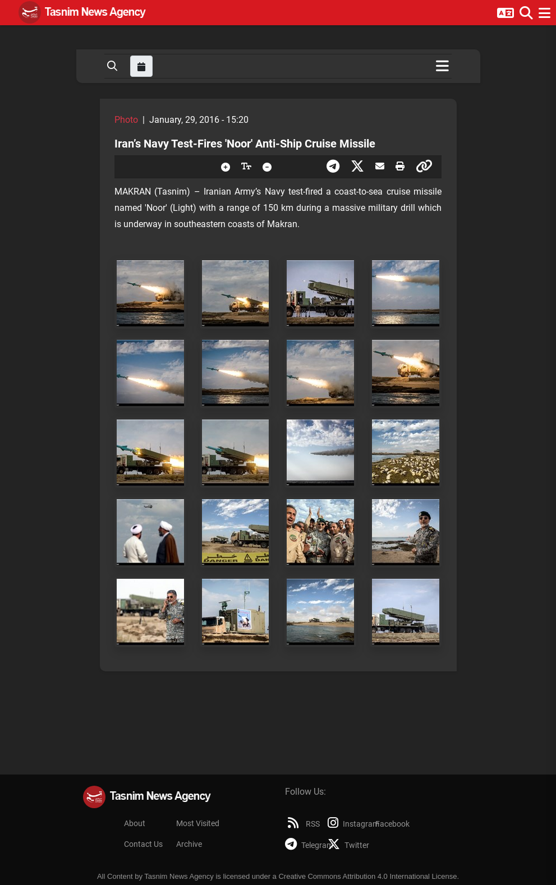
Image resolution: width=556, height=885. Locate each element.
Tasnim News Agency (179, 876)
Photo (126, 119)
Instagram (345, 824)
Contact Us (143, 844)
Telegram (302, 845)
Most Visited (197, 823)
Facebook (390, 823)
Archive (189, 844)
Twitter (345, 845)
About (134, 823)
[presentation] (225, 166)
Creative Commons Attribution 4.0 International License (367, 876)
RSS (302, 824)
